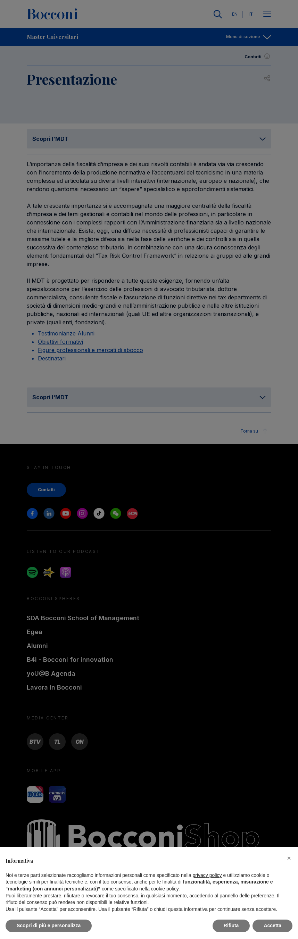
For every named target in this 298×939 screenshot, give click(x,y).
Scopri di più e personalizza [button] (49, 925)
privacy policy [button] (207, 875)
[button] (289, 858)
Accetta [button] (272, 925)
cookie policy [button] (165, 888)
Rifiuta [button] (231, 925)
